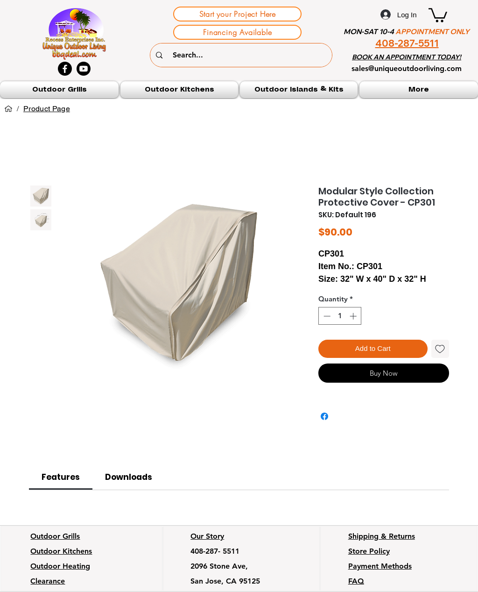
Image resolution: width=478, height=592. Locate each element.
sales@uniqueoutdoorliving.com (406, 68)
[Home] (8, 108)
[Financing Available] (237, 32)
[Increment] (354, 316)
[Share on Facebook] (324, 416)
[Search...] (243, 55)
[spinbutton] (340, 316)
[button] (438, 14)
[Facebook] (65, 69)
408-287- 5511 (214, 551)
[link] (61, 477)
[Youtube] (84, 69)
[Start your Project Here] (237, 14)
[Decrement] (326, 316)
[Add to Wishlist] (440, 349)
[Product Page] (47, 108)
